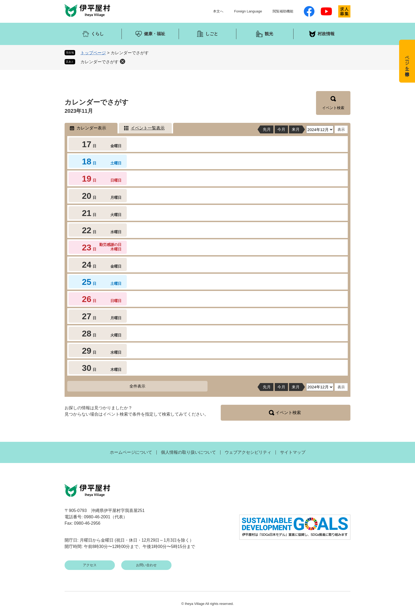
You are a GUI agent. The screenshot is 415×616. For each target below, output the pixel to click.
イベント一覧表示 (148, 128)
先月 (267, 129)
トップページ (93, 53)
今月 (281, 129)
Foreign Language (248, 11)
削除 (122, 61)
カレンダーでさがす (99, 62)
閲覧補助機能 (283, 11)
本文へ (218, 11)
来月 (296, 129)
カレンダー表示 (91, 128)
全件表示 (137, 386)
